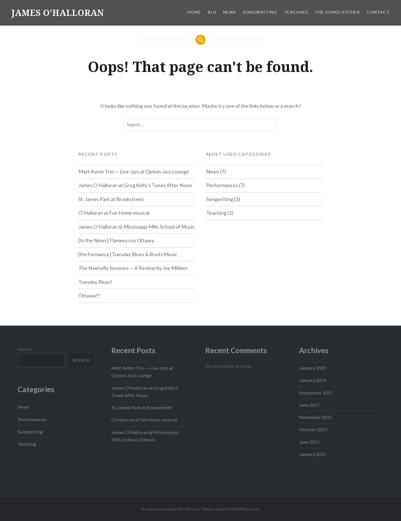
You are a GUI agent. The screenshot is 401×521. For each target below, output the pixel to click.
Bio (212, 12)
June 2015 (309, 441)
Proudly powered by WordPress (169, 508)
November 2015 (315, 417)
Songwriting (260, 12)
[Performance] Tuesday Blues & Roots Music (127, 254)
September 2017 (316, 392)
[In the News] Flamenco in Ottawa (116, 240)
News (229, 12)
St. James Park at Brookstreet (111, 199)
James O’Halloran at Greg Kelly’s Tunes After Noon (135, 185)
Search (25, 349)
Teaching (296, 12)
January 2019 (312, 380)
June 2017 (309, 405)
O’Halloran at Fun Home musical (113, 213)
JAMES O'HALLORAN (57, 12)
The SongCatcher (337, 12)
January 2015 (312, 454)
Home (194, 12)
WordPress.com (245, 508)
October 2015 (313, 429)
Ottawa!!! (89, 295)
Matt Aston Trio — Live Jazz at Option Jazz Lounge (133, 171)
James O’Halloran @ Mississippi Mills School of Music (136, 227)
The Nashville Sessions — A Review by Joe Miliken (132, 268)
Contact (378, 12)
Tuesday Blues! (95, 282)
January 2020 (312, 368)
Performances (222, 185)
